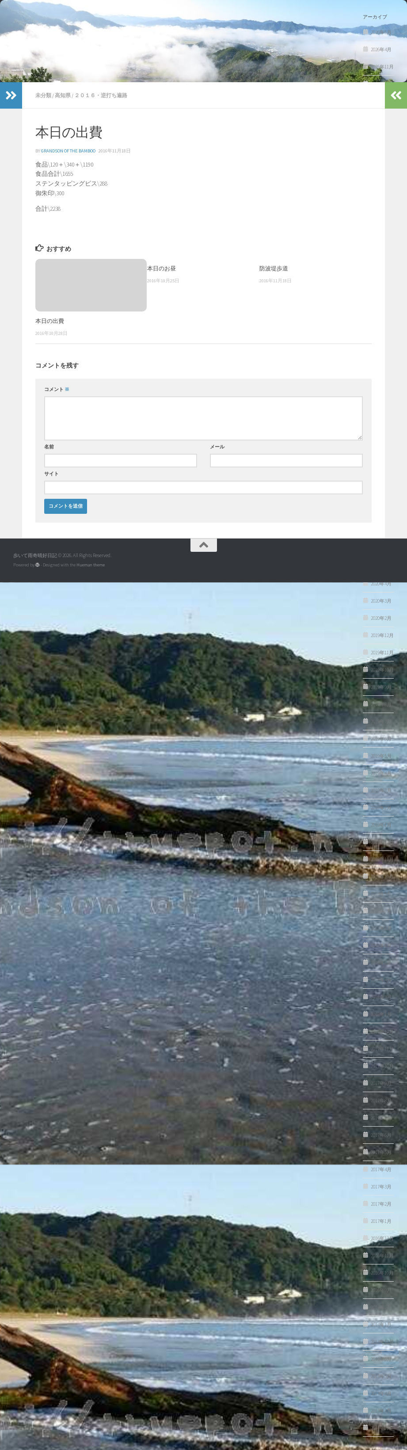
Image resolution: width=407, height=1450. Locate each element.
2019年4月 (381, 773)
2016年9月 (381, 1290)
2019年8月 (381, 704)
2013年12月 (382, 1342)
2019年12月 (382, 635)
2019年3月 (381, 790)
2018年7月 (381, 928)
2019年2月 (381, 808)
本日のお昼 (161, 268)
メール (217, 447)
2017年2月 (381, 1204)
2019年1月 (381, 825)
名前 (49, 447)
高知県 (63, 95)
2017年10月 (382, 1066)
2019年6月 (381, 739)
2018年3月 (381, 997)
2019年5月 (381, 756)
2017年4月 (381, 1169)
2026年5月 (381, 32)
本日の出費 (49, 320)
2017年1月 (381, 1221)
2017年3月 (381, 1187)
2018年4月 (381, 980)
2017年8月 (381, 1100)
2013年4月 (381, 1393)
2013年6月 (381, 1359)
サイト (51, 474)
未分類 (43, 95)
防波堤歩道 (273, 268)
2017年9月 (381, 1083)
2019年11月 (382, 652)
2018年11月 (382, 859)
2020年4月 (381, 584)
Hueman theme (90, 565)
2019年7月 (381, 721)
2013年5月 (381, 1376)
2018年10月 (382, 876)
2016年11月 (382, 1256)
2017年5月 (381, 1152)
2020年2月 (381, 618)
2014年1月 (381, 1324)
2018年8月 (381, 911)
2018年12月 (382, 842)
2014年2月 (381, 1307)
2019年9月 (381, 687)
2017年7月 (381, 1118)
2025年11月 (382, 67)
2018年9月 (381, 894)
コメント (56, 389)
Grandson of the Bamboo (68, 151)
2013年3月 (381, 1411)
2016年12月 (382, 1238)
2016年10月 (382, 1273)
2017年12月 (382, 1032)
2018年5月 (381, 963)
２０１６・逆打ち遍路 (100, 95)
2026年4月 (381, 49)
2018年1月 (381, 1014)
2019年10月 (382, 670)
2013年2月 (381, 1428)
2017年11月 (382, 1049)
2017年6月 (381, 1135)
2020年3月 (381, 601)
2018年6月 (381, 945)
